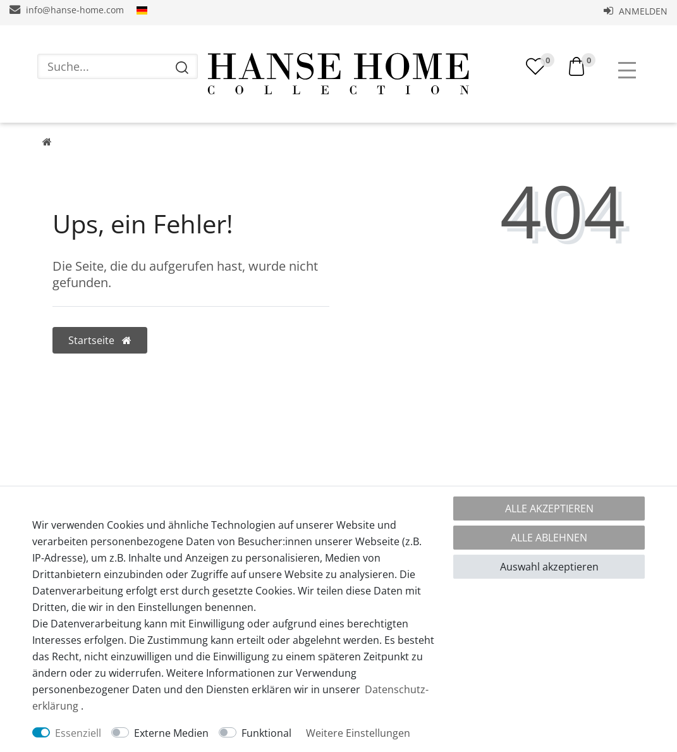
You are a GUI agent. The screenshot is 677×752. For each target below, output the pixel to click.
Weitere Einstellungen (358, 733)
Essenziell (78, 733)
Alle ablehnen (549, 538)
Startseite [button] (99, 340)
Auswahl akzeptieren (549, 567)
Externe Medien (171, 733)
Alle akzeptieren (549, 508)
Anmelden (636, 11)
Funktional (266, 733)
